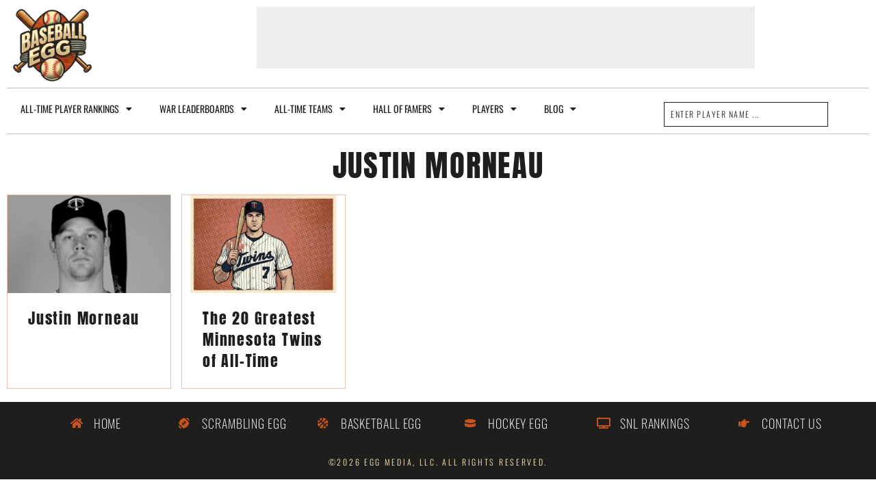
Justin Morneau (84, 318)
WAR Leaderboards (203, 109)
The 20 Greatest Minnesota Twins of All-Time (262, 339)
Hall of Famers (409, 109)
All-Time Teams (310, 109)
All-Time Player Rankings (76, 109)
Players (494, 109)
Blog (560, 109)
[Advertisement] (506, 37)
